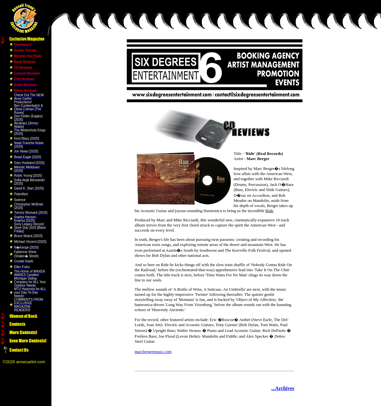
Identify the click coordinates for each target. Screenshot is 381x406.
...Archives (282, 388)
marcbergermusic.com (153, 351)
